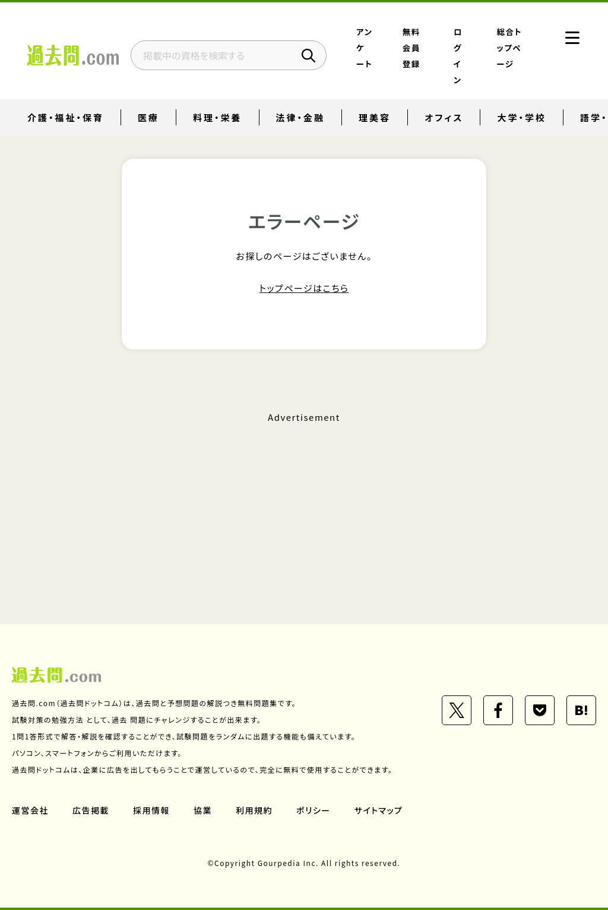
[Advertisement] (304, 501)
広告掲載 (90, 810)
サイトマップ (378, 810)
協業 (203, 810)
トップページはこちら (304, 288)
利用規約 (254, 810)
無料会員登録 (411, 48)
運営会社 (30, 810)
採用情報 (151, 810)
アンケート (364, 48)
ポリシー (313, 810)
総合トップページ (509, 48)
